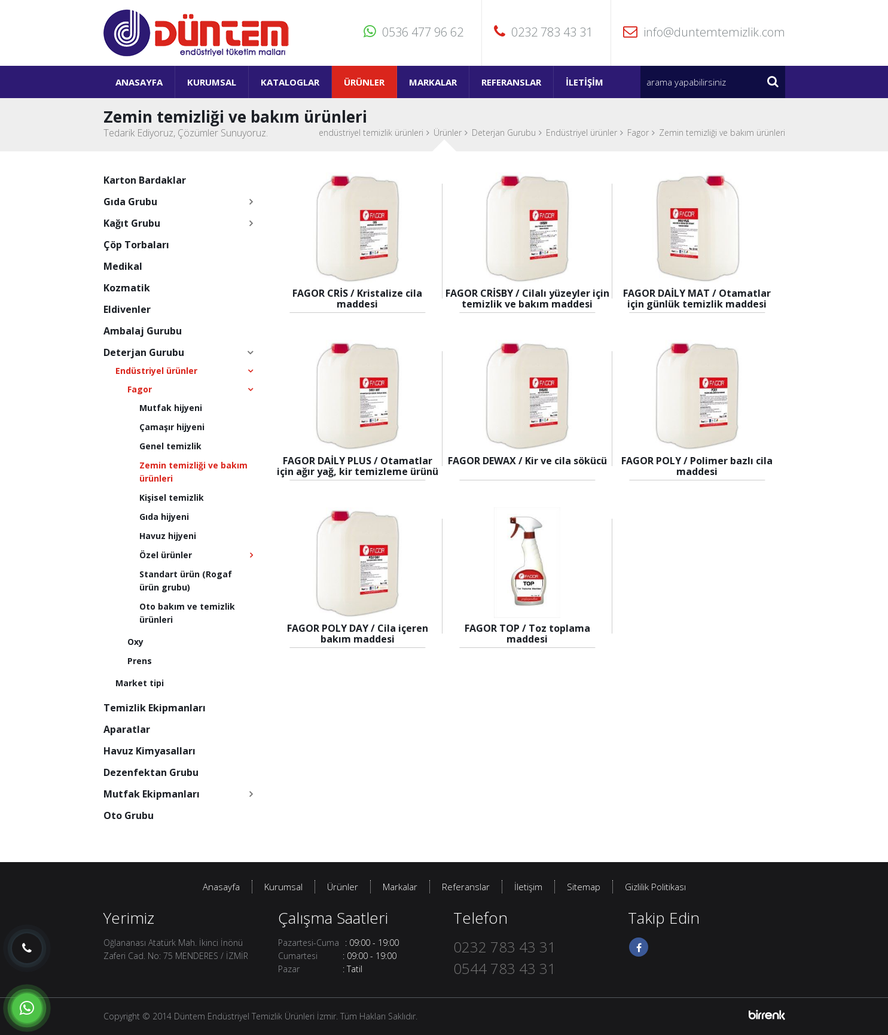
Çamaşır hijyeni (172, 427)
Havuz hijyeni (167, 535)
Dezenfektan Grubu (151, 772)
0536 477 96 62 (413, 32)
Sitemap (583, 887)
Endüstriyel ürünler (581, 132)
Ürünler (364, 82)
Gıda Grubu (130, 201)
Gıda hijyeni (164, 516)
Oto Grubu (128, 815)
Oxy (135, 641)
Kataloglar (290, 82)
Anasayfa (139, 82)
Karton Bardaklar (144, 180)
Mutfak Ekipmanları (151, 793)
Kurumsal (211, 82)
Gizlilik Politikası (655, 887)
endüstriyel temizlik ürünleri (371, 132)
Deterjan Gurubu (504, 132)
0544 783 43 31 (504, 968)
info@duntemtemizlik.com (704, 32)
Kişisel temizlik (171, 497)
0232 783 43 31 (543, 32)
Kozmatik (126, 287)
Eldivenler (127, 309)
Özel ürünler (165, 555)
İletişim (584, 82)
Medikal (122, 266)
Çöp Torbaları (136, 244)
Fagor (638, 132)
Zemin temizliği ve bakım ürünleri (722, 132)
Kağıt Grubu (131, 223)
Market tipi (139, 683)
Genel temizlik (170, 446)
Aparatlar (126, 729)
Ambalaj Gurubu (142, 330)
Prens (139, 660)
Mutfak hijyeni (170, 407)
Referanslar (511, 82)
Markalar (433, 82)
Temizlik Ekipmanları (154, 707)
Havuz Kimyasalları (149, 750)
